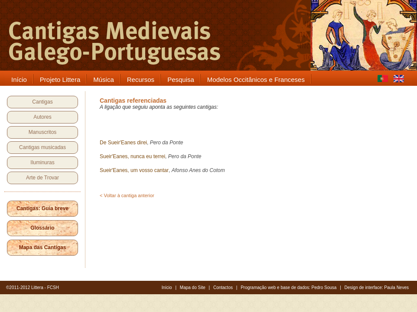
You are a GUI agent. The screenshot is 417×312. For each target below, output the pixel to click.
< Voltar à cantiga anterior (127, 195)
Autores (42, 117)
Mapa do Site (192, 287)
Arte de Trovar (42, 178)
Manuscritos (43, 132)
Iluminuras (42, 162)
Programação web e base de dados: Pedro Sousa (288, 287)
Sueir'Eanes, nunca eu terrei (132, 156)
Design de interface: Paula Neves (377, 287)
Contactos (223, 287)
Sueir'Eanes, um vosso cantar (134, 170)
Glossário (42, 228)
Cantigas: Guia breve (42, 208)
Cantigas (42, 102)
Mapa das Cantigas (42, 247)
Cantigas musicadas (42, 147)
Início (167, 287)
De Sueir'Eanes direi (123, 143)
